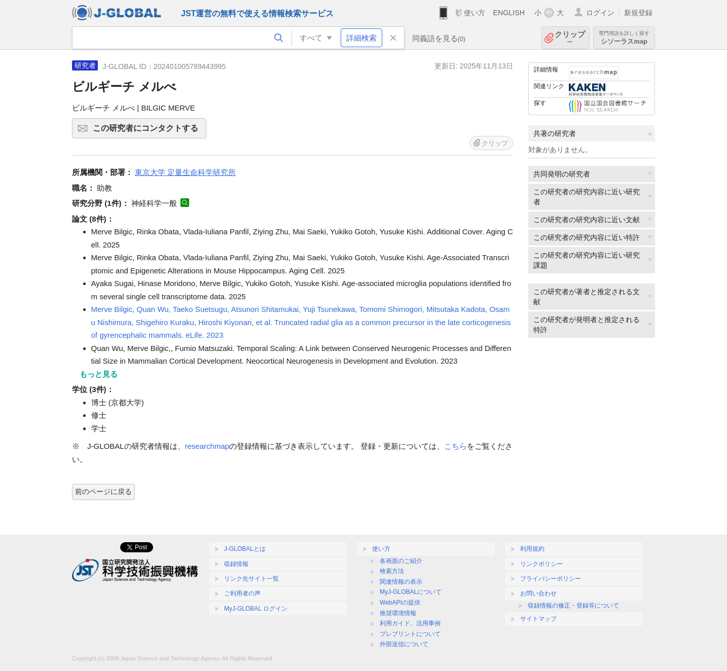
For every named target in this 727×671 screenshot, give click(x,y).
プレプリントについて (410, 634)
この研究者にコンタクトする (148, 131)
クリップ (570, 38)
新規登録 (638, 13)
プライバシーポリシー (550, 578)
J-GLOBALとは (245, 548)
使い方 (474, 13)
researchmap (207, 446)
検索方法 (392, 571)
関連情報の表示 (401, 581)
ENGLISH (509, 13)
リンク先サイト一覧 (251, 578)
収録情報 (236, 564)
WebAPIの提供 (400, 602)
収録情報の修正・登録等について (573, 605)
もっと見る (99, 374)
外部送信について (404, 644)
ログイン (600, 13)
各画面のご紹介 (401, 560)
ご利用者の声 (242, 593)
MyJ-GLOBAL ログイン (255, 608)
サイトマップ (538, 618)
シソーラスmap (624, 37)
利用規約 (532, 548)
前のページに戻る (103, 491)
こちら (455, 446)
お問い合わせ (538, 593)
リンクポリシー (541, 564)
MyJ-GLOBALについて (411, 591)
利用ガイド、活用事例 (410, 623)
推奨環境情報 (398, 613)
